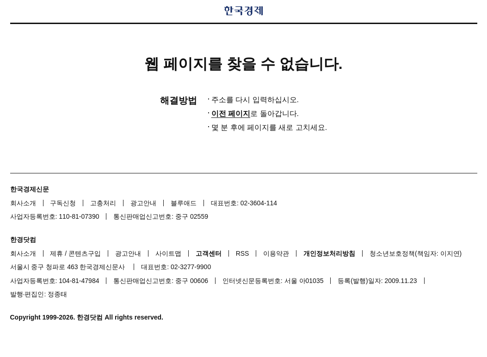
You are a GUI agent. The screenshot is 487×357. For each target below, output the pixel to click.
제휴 (56, 253)
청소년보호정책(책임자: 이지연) (416, 253)
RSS (242, 253)
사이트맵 (168, 253)
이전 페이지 (230, 113)
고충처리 (103, 203)
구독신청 (63, 203)
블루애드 (184, 203)
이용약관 (276, 253)
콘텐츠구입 (84, 253)
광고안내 (143, 203)
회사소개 (23, 203)
